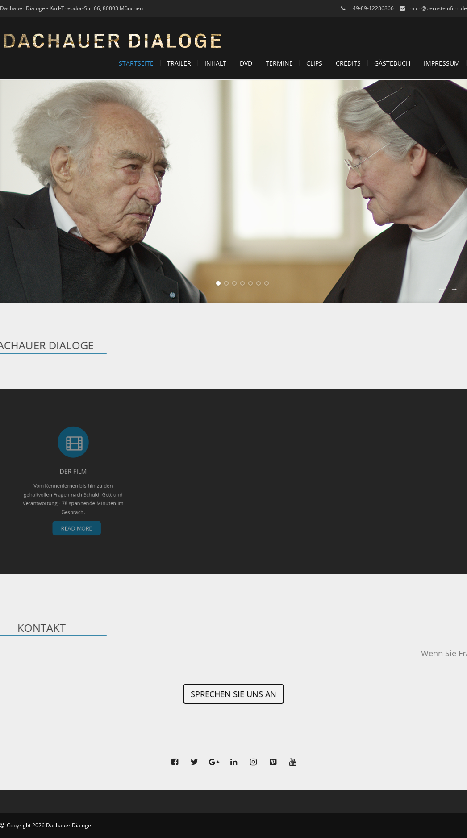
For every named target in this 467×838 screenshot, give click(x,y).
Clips (314, 63)
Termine (279, 63)
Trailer (179, 63)
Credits (348, 63)
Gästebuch (392, 63)
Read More (75, 509)
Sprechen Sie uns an (233, 694)
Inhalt (215, 63)
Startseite (136, 63)
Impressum (442, 63)
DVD (246, 63)
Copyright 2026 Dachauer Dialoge (49, 825)
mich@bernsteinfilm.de (438, 8)
